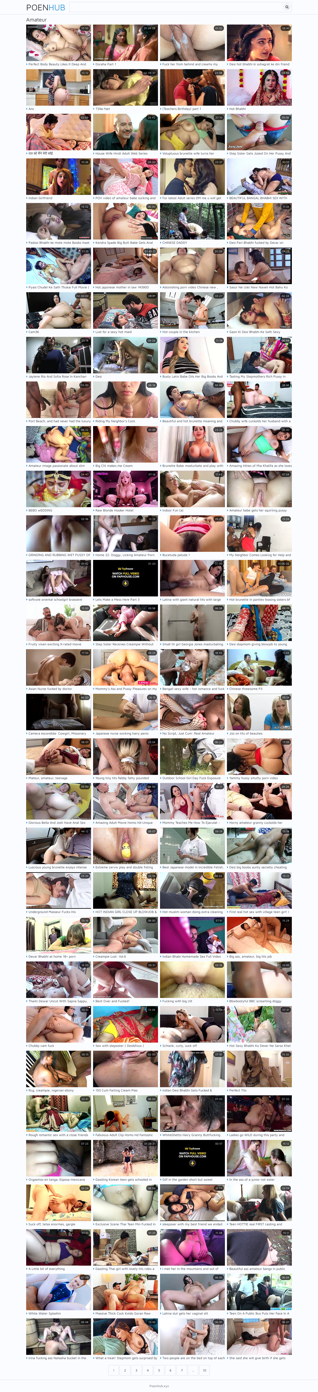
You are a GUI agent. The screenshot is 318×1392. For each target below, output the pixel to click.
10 (204, 1370)
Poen (45, 7)
